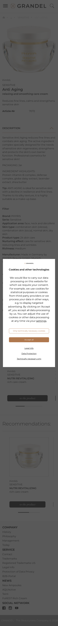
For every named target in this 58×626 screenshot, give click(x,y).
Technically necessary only (29, 359)
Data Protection (29, 353)
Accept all (29, 340)
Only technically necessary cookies (29, 331)
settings (41, 320)
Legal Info (29, 348)
